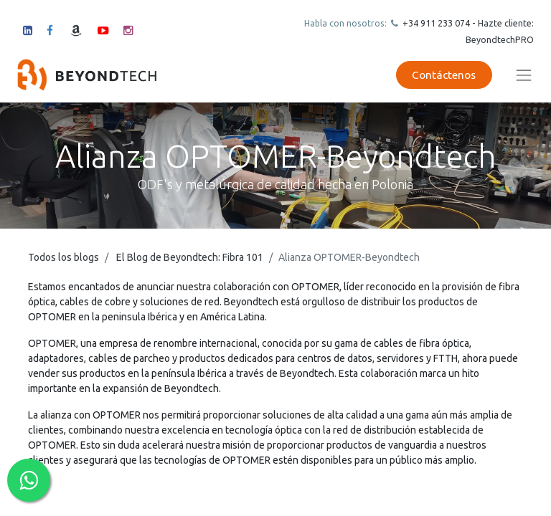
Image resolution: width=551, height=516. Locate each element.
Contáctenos (444, 75)
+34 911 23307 (432, 23)
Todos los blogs (63, 257)
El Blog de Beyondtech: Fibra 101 (189, 257)
